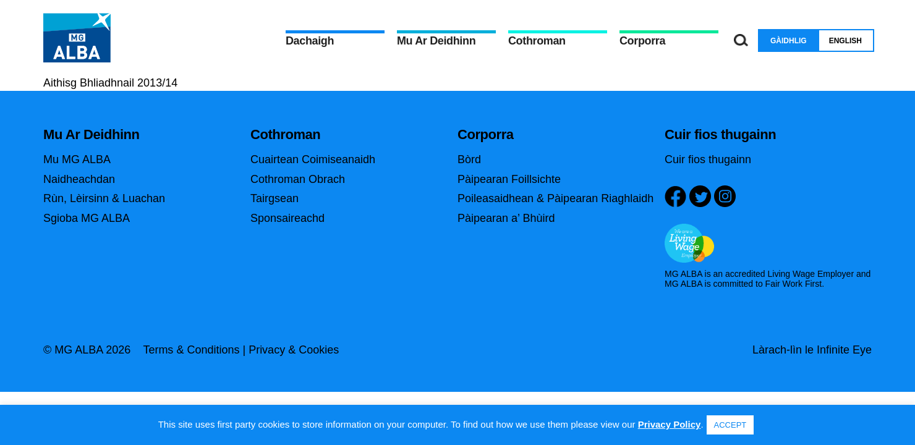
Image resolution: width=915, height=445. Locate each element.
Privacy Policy (669, 424)
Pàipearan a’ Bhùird (506, 218)
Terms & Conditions (191, 350)
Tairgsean (274, 198)
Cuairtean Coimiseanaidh (312, 159)
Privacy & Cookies (294, 350)
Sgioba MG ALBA (86, 218)
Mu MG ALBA (77, 159)
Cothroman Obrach (297, 179)
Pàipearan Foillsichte (509, 179)
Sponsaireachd (287, 218)
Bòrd (469, 159)
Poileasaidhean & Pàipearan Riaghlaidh (555, 198)
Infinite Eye (844, 350)
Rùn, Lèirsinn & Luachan (104, 198)
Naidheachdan (79, 179)
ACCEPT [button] (730, 425)
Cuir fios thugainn (708, 159)
